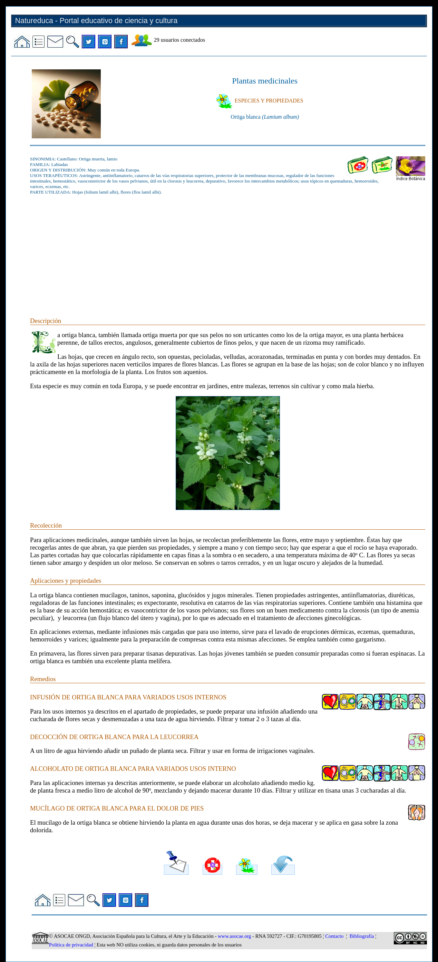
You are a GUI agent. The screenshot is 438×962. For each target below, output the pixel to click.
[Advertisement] (227, 248)
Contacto (334, 936)
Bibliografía (362, 936)
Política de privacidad (71, 945)
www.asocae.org (234, 936)
